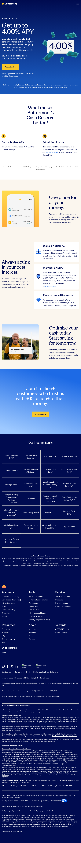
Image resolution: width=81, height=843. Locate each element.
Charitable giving (36, 616)
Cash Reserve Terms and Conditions (41, 556)
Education (6, 629)
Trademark (34, 798)
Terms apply (13, 76)
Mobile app (33, 606)
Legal (4, 652)
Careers (32, 639)
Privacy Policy (24, 798)
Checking (6, 613)
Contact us (6, 670)
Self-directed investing (11, 600)
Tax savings (33, 603)
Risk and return (8, 639)
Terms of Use (14, 798)
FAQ (3, 636)
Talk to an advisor (62, 596)
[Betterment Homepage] (9, 3)
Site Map (4, 798)
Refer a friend (61, 632)
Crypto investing (8, 610)
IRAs (4, 606)
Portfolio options (36, 596)
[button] (77, 3)
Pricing (4, 642)
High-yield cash (8, 603)
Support (5, 632)
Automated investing (10, 596)
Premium (59, 600)
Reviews (32, 632)
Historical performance (38, 600)
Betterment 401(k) (22, 670)
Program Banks (36, 87)
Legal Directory (44, 798)
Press (31, 636)
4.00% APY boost (62, 629)
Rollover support (62, 603)
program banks (52, 152)
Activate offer (10, 67)
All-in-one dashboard (37, 613)
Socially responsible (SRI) (39, 620)
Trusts (4, 616)
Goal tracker (34, 610)
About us (32, 629)
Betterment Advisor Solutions (45, 670)
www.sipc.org (50, 286)
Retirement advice (63, 606)
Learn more (63, 87)
